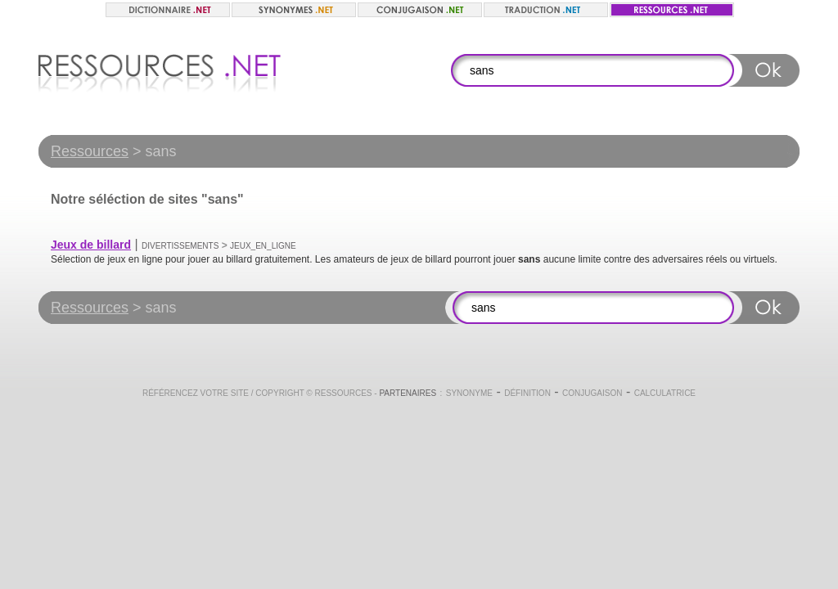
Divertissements (180, 245)
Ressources (89, 151)
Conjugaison (592, 393)
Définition (527, 393)
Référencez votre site (195, 393)
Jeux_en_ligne (263, 245)
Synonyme (469, 393)
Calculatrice (665, 393)
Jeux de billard (91, 244)
